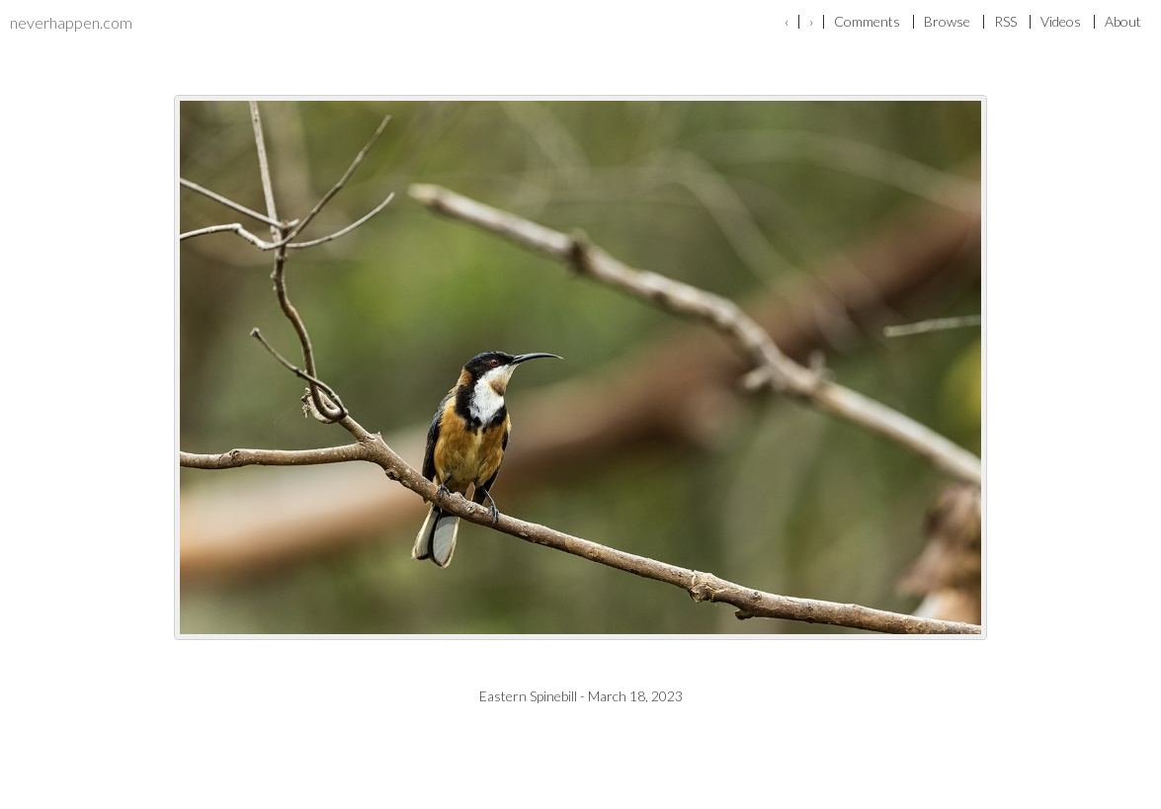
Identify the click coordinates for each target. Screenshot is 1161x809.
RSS (1005, 22)
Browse (947, 22)
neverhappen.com (71, 22)
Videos (1060, 22)
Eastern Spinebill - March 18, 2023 (581, 696)
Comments (867, 22)
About (1123, 22)
